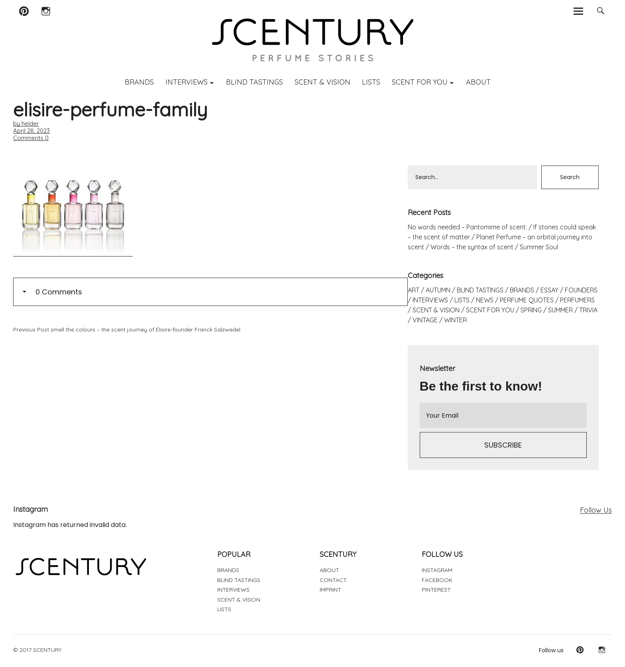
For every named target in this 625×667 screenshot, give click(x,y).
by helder (26, 123)
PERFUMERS (577, 300)
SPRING (531, 310)
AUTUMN (438, 290)
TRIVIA (588, 310)
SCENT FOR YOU (420, 82)
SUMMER (560, 310)
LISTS (371, 82)
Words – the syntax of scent (471, 247)
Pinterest (24, 21)
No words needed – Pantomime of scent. (467, 227)
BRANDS (139, 82)
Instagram (46, 21)
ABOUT (478, 82)
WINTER (455, 320)
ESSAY (549, 290)
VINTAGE (425, 320)
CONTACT (333, 580)
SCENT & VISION (322, 82)
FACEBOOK (437, 580)
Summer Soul (539, 247)
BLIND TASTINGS (254, 82)
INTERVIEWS (186, 82)
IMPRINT (330, 589)
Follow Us (596, 510)
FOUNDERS (581, 290)
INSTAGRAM (437, 570)
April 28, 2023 (31, 130)
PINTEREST (436, 589)
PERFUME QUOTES (527, 300)
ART (413, 290)
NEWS (484, 300)
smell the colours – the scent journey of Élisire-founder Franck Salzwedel (126, 329)
